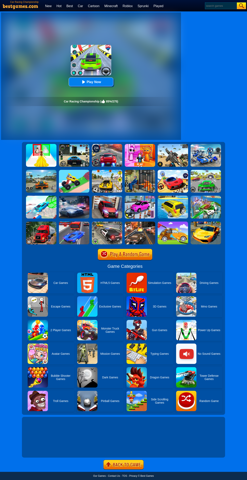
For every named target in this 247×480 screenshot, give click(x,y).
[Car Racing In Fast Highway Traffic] (74, 223)
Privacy (133, 476)
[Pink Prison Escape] (140, 145)
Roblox (127, 6)
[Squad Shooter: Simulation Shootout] (173, 145)
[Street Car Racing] (107, 145)
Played (159, 6)
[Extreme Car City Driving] (206, 171)
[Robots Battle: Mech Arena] (206, 145)
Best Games (147, 476)
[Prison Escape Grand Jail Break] (140, 171)
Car (80, 6)
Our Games (99, 476)
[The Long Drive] (107, 171)
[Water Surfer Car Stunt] (173, 197)
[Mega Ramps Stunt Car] (41, 197)
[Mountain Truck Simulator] (41, 223)
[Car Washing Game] (173, 223)
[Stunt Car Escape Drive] (107, 197)
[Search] (220, 5)
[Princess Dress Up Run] (41, 145)
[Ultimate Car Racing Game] (206, 223)
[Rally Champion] (173, 171)
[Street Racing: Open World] (41, 171)
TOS (124, 476)
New (48, 6)
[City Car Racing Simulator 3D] (74, 197)
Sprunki (143, 6)
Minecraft (111, 6)
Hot (59, 6)
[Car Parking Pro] (140, 197)
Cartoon (94, 6)
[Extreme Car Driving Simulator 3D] (74, 145)
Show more (35, 449)
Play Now (91, 82)
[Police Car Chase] (107, 223)
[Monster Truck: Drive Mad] (74, 171)
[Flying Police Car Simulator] (206, 197)
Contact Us (114, 476)
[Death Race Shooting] (140, 223)
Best (69, 6)
